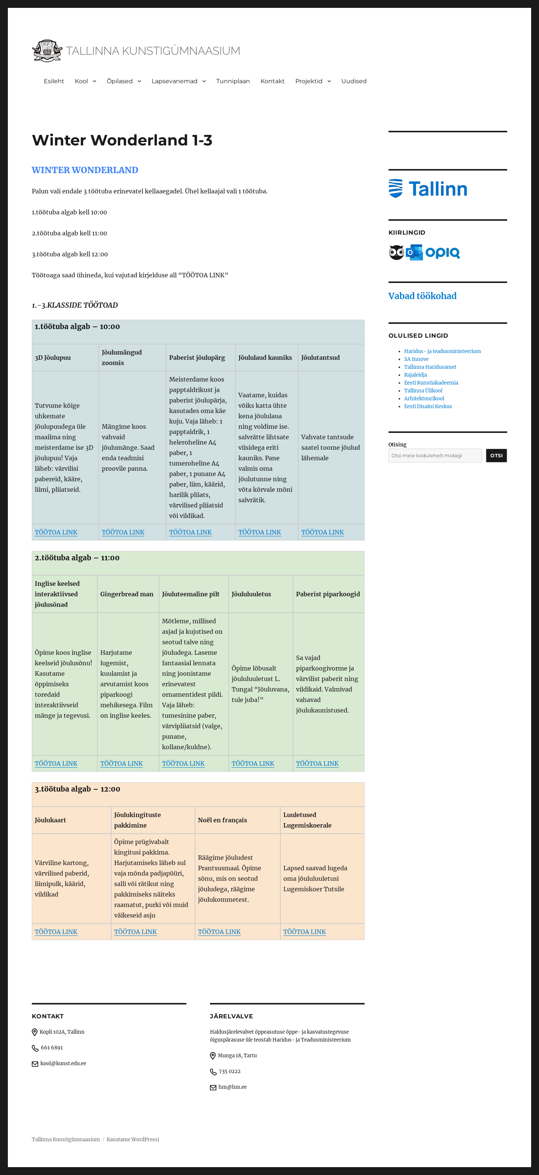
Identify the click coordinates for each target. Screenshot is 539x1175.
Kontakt (273, 81)
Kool (81, 81)
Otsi (496, 455)
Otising (397, 445)
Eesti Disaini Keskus (428, 406)
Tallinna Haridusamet (430, 367)
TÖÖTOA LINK (56, 532)
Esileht (54, 81)
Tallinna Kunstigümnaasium (66, 1139)
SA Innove (416, 359)
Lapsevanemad (175, 81)
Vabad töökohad (423, 295)
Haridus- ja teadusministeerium (442, 351)
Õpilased (120, 81)
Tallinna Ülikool (423, 391)
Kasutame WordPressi (133, 1139)
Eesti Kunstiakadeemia (431, 383)
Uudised (354, 81)
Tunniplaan (233, 81)
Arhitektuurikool (424, 398)
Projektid (309, 81)
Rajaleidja (415, 375)
